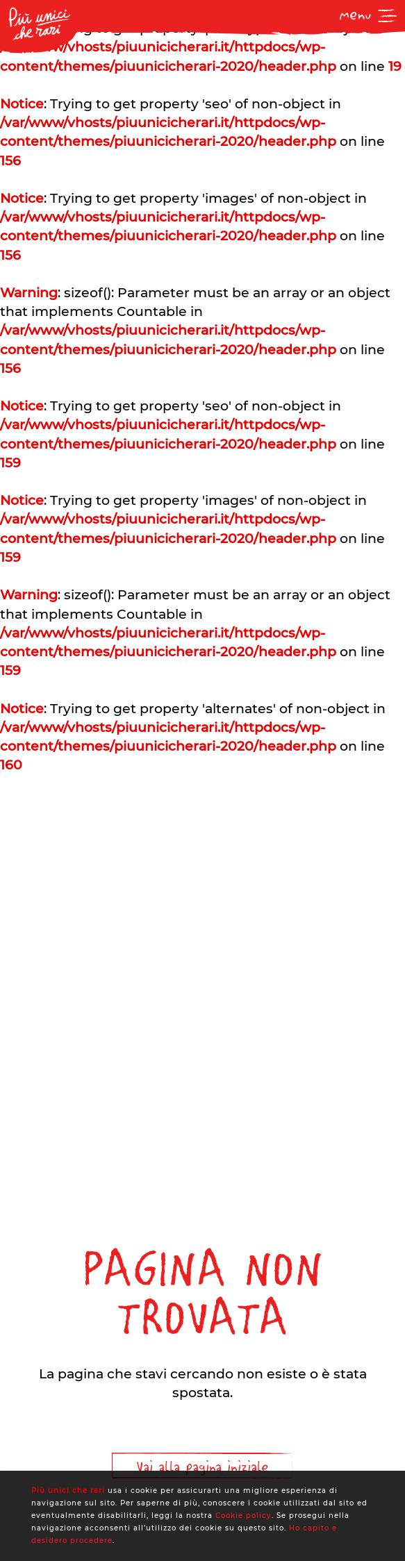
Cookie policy (243, 1515)
